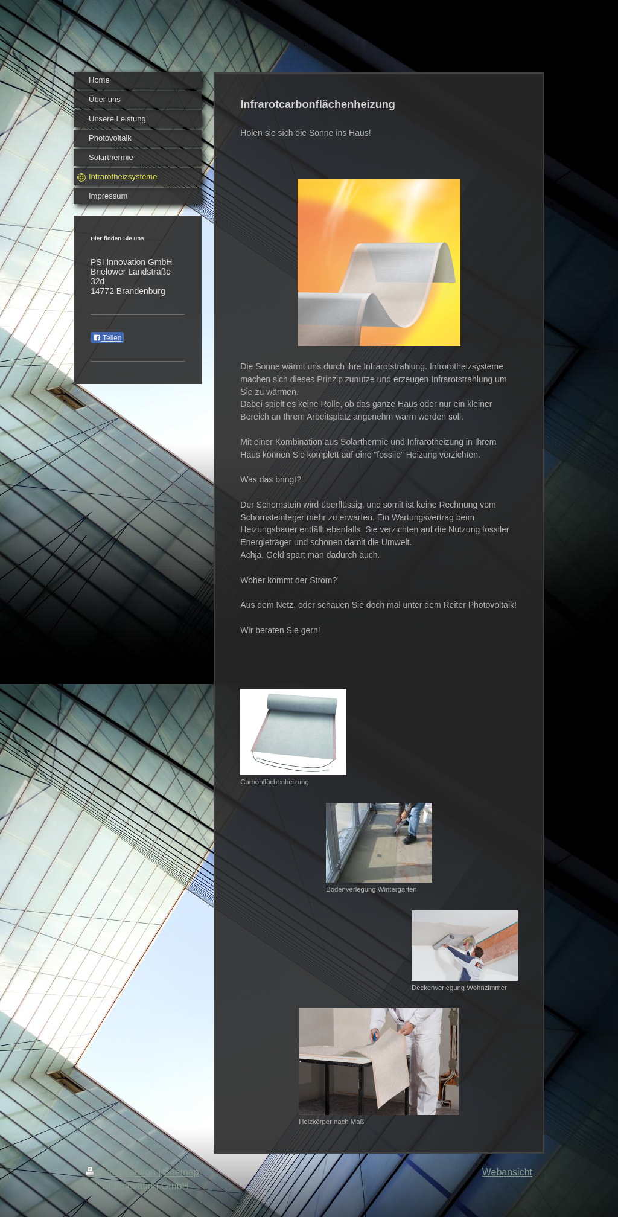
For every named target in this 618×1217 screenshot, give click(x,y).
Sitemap (181, 1172)
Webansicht (507, 1172)
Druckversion (122, 1172)
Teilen (107, 338)
